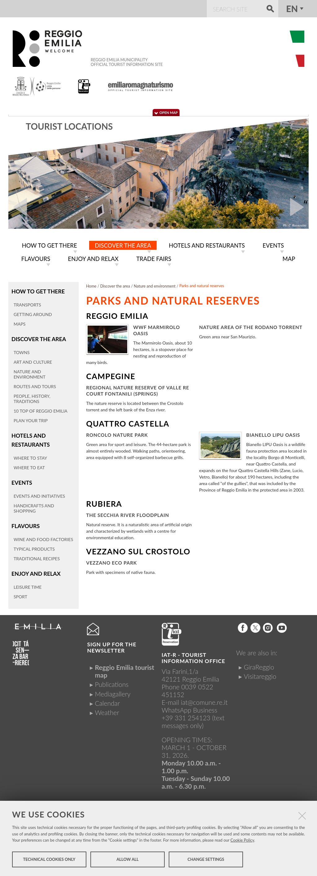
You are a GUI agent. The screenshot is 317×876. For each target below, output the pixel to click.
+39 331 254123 (186, 715)
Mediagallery (112, 691)
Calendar (107, 700)
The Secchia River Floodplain (127, 514)
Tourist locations (69, 126)
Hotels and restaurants (30, 438)
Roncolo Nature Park (117, 433)
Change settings (206, 859)
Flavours (25, 523)
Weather (107, 709)
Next (299, 207)
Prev (17, 207)
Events (21, 480)
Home (91, 285)
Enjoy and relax (35, 571)
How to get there (37, 290)
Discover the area (38, 337)
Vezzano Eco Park (111, 561)
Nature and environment (155, 285)
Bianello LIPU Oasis (273, 433)
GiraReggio (259, 664)
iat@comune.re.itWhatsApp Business (195, 703)
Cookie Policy (242, 840)
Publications (111, 682)
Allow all (127, 859)
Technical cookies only (49, 859)
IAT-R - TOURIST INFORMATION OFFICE (193, 655)
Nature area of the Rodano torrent (250, 326)
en (292, 8)
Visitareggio (260, 673)
